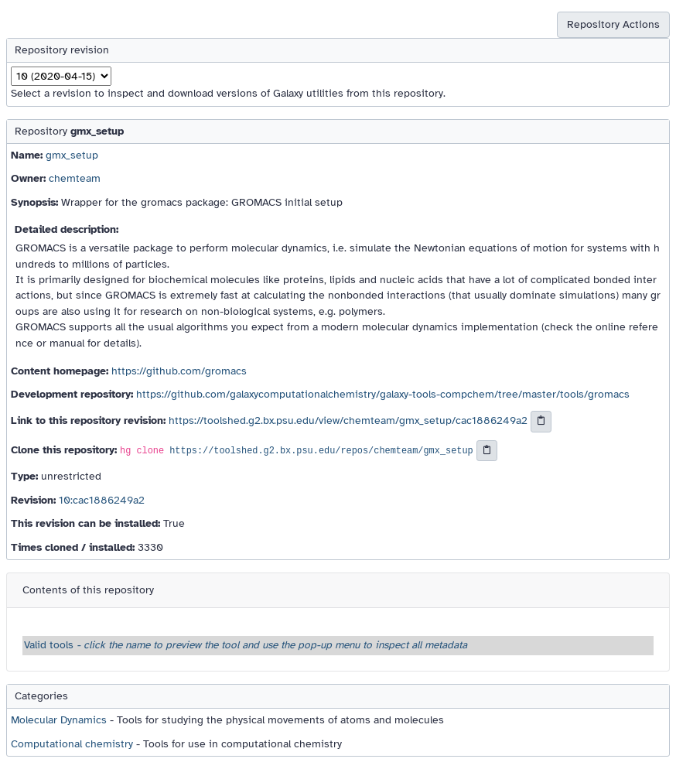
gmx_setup (72, 155)
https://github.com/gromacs (179, 371)
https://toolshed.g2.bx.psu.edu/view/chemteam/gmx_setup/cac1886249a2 (348, 420)
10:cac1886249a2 (102, 500)
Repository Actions (613, 24)
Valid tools (245, 644)
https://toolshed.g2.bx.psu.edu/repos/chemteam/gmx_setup (321, 451)
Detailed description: (66, 229)
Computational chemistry (72, 743)
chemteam (75, 178)
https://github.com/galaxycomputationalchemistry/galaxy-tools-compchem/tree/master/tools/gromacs (383, 394)
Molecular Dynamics (59, 719)
